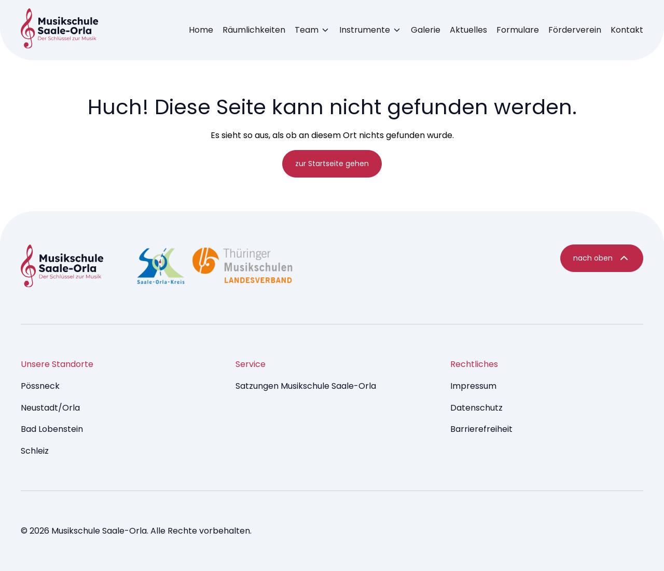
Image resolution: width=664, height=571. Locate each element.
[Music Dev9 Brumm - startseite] (62, 267)
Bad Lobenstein (52, 429)
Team (307, 30)
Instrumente (364, 30)
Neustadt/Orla (50, 408)
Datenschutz (476, 408)
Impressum (473, 386)
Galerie (425, 30)
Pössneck (40, 386)
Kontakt (627, 30)
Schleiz (35, 451)
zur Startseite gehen (332, 163)
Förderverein (574, 30)
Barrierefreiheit (481, 429)
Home (201, 30)
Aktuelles (468, 30)
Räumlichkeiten (254, 30)
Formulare (517, 30)
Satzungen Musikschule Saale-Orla (306, 386)
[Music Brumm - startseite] (60, 30)
